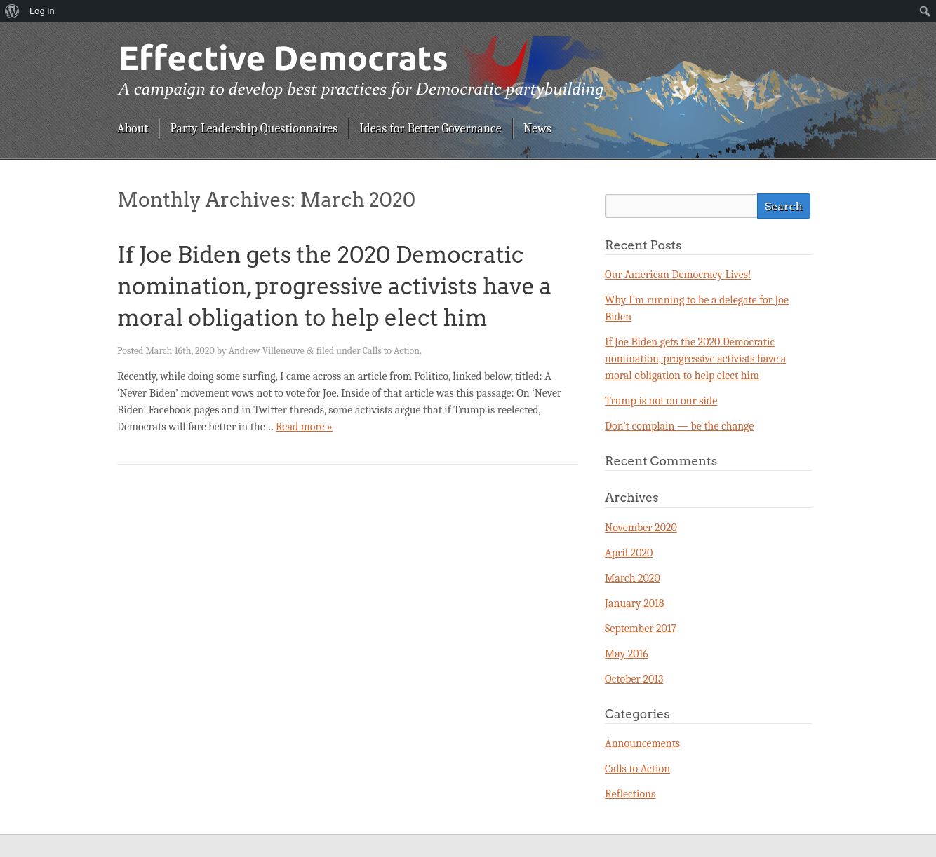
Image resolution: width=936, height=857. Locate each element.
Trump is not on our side (661, 401)
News (537, 128)
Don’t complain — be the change (679, 426)
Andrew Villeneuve (267, 351)
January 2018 (634, 603)
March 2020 (632, 578)
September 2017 (640, 628)
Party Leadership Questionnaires (253, 128)
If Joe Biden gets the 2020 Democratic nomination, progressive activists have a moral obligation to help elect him (334, 286)
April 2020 (629, 553)
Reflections (630, 794)
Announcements (642, 743)
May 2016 (626, 653)
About (132, 128)
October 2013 (634, 679)
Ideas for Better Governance (430, 128)
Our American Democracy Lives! (678, 274)
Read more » (304, 426)
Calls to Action (391, 351)
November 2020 (641, 527)
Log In (42, 11)
